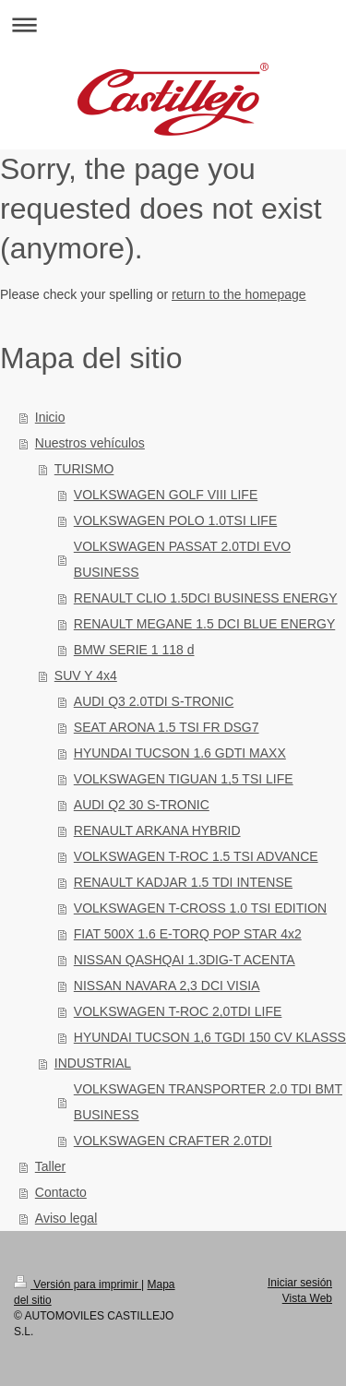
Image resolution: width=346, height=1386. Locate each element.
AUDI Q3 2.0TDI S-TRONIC (153, 701)
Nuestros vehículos (90, 443)
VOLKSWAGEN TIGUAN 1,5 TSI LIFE (183, 778)
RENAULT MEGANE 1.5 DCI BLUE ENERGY (204, 623)
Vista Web (307, 1298)
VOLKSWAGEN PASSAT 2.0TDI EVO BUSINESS (182, 559)
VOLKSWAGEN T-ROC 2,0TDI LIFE (178, 1011)
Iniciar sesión (300, 1282)
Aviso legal (66, 1218)
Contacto (61, 1192)
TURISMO (84, 468)
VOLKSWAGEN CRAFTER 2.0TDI (173, 1140)
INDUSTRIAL (92, 1063)
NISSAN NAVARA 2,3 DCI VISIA (167, 985)
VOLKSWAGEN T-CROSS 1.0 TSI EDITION (200, 908)
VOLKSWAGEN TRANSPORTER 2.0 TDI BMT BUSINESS (208, 1101)
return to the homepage (239, 294)
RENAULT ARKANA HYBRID (157, 830)
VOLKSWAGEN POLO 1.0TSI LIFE (175, 520)
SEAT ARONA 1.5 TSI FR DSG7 (166, 727)
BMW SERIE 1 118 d (134, 649)
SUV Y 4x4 (85, 675)
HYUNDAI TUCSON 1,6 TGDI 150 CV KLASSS (210, 1037)
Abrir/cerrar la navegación (173, 24)
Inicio (50, 417)
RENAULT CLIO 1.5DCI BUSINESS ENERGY (206, 598)
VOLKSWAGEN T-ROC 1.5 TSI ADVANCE (196, 856)
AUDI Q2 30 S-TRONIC (141, 804)
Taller (50, 1166)
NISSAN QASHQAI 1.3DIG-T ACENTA (184, 959)
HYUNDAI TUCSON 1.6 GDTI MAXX (180, 753)
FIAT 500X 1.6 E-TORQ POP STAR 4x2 (188, 933)
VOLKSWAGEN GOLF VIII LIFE (165, 494)
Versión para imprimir (77, 1284)
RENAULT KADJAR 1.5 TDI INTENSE (183, 882)
